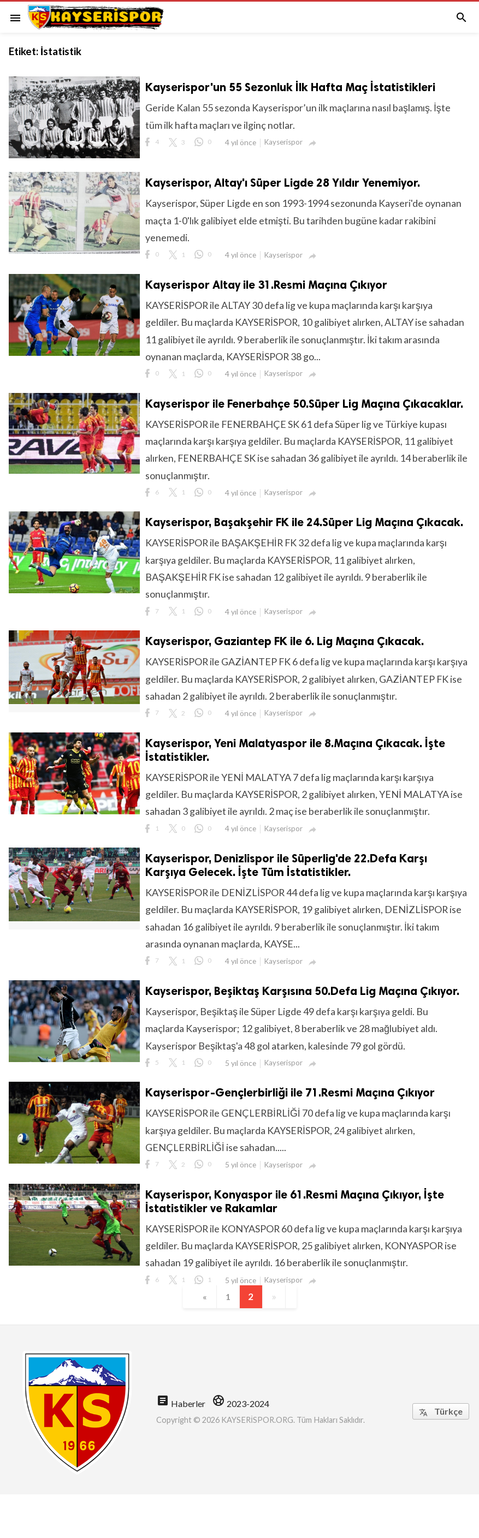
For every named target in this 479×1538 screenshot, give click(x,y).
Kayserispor (284, 142)
